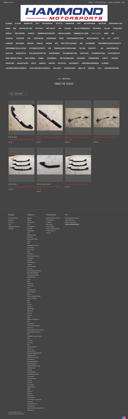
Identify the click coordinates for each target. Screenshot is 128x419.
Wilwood (42, 63)
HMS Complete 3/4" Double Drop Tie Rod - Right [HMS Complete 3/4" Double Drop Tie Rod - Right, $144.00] (77, 138)
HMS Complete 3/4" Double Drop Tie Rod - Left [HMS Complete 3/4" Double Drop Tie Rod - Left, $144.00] (105, 138)
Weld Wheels (74, 63)
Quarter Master (112, 48)
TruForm (114, 58)
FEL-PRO (107, 28)
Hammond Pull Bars (81, 33)
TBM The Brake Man (67, 58)
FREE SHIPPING (20, 33)
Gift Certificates (100, 2)
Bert (79, 23)
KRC (103, 38)
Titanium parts (93, 58)
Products (93, 48)
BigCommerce (18, 412)
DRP (59, 28)
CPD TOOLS (39, 28)
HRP (112, 33)
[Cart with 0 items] (123, 2)
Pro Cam (82, 48)
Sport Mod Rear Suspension (40, 68)
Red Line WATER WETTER (37, 53)
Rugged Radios (54, 53)
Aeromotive (28, 23)
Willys (33, 63)
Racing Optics (21, 53)
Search (90, 2)
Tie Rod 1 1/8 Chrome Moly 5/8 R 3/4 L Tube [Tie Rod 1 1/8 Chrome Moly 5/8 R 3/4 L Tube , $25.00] (49, 138)
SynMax (41, 58)
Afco (37, 23)
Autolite (59, 23)
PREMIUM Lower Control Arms (65, 48)
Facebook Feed (69, 68)
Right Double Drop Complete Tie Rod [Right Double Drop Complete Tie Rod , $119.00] (20, 187)
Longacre (9, 43)
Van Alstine (10, 63)
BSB (14, 28)
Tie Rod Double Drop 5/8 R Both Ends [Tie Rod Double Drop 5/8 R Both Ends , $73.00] (21, 140)
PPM (49, 48)
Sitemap (10, 228)
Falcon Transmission (82, 28)
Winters (52, 63)
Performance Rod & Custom (16, 48)
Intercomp (20, 38)
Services (91, 68)
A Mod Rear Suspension (90, 63)
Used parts (57, 68)
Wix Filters (62, 63)
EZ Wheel (67, 28)
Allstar (18, 23)
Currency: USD (8, 2)
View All (48, 233)
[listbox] (20, 93)
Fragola (9, 33)
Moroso (40, 43)
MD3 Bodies (20, 43)
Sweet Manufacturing (14, 58)
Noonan (49, 43)
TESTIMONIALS (51, 58)
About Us (81, 68)
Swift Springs (30, 58)
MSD (56, 43)
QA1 (102, 48)
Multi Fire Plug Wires (68, 43)
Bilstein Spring (89, 23)
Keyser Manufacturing (75, 38)
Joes (29, 38)
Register (117, 2)
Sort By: (12, 94)
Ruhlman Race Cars (70, 53)
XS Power (105, 63)
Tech (99, 68)
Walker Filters (22, 63)
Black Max (102, 23)
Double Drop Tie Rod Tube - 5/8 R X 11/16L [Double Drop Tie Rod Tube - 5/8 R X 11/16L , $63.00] (49, 188)
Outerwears (90, 43)
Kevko (61, 38)
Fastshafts (97, 28)
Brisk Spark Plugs (115, 23)
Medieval (30, 43)
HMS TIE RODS (96, 33)
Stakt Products (114, 53)
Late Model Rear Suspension (16, 68)
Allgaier (9, 23)
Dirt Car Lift (50, 28)
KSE (109, 38)
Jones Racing (38, 38)
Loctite (116, 38)
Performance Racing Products (109, 43)
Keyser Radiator (92, 38)
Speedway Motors (98, 53)
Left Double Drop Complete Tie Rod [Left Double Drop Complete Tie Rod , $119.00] (77, 184)
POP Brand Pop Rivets (37, 48)
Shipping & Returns (111, 68)
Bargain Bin (70, 23)
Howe (106, 33)
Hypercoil (9, 38)
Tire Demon (81, 58)
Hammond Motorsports (46, 33)
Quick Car (9, 53)
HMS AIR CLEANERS (64, 33)
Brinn (8, 28)
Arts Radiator (47, 23)
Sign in (110, 2)
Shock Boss (84, 53)
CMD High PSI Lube (25, 28)
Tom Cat (105, 58)
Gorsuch (31, 33)
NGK (81, 43)
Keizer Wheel (51, 38)
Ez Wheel (49, 222)
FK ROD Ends (117, 28)
